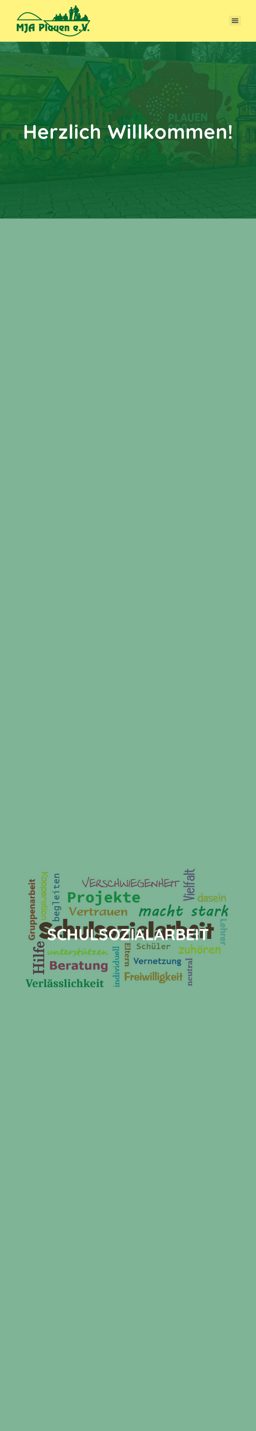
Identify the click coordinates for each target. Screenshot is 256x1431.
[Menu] (235, 21)
